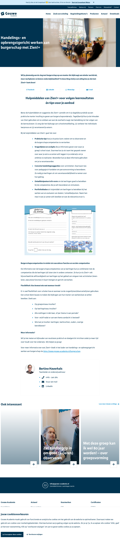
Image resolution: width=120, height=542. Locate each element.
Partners (90, 7)
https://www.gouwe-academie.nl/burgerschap (61, 351)
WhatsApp (69, 90)
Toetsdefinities (72, 7)
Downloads (114, 14)
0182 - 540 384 (52, 377)
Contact (116, 7)
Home (48, 14)
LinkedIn (50, 90)
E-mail (89, 90)
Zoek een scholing (60, 14)
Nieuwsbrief (107, 7)
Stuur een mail (51, 382)
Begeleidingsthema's (79, 14)
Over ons (98, 7)
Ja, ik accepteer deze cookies (12, 535)
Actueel (104, 14)
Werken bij (82, 7)
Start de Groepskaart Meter (81, 2)
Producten (94, 14)
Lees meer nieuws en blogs (108, 404)
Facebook (30, 90)
